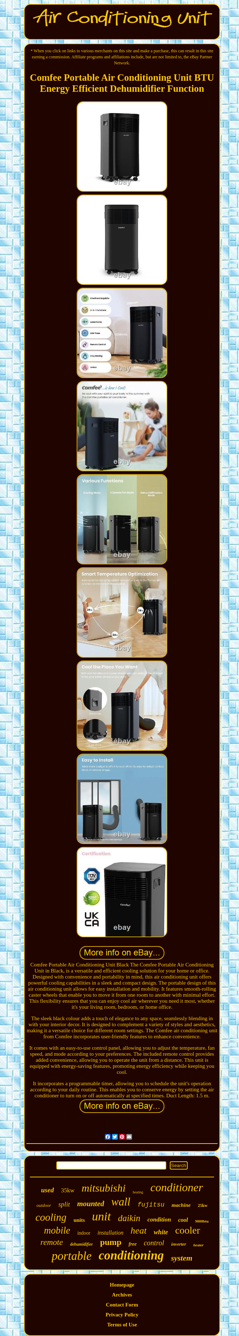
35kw (68, 1190)
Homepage (122, 1285)
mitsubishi (104, 1188)
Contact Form (122, 1305)
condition (159, 1219)
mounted (90, 1203)
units (79, 1220)
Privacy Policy (122, 1315)
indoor (84, 1233)
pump (110, 1242)
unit (101, 1216)
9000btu (202, 1221)
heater (198, 1245)
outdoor (43, 1205)
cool (183, 1220)
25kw (202, 1205)
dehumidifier (81, 1244)
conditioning (131, 1255)
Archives (122, 1295)
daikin (129, 1218)
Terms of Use (122, 1324)
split (64, 1204)
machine (181, 1205)
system (181, 1257)
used (47, 1190)
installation (110, 1233)
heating (138, 1192)
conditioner (176, 1187)
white (161, 1232)
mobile (57, 1230)
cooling (50, 1217)
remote (51, 1242)
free (132, 1244)
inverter (178, 1244)
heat (139, 1230)
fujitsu (150, 1204)
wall (120, 1201)
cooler (187, 1230)
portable (72, 1256)
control (154, 1243)
